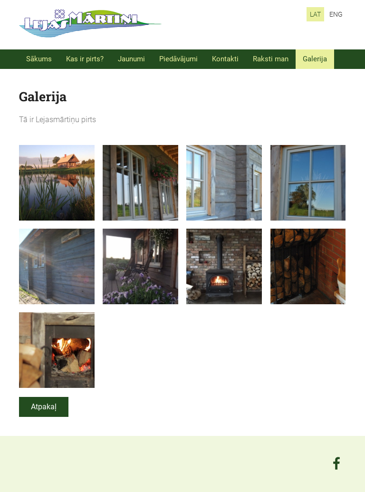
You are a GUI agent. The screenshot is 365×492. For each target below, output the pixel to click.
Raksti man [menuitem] (270, 59)
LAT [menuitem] (315, 14)
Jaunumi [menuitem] (131, 59)
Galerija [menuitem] (315, 59)
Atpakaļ (44, 406)
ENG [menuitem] (336, 14)
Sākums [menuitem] (39, 59)
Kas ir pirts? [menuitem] (85, 59)
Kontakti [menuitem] (225, 59)
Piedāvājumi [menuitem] (178, 59)
